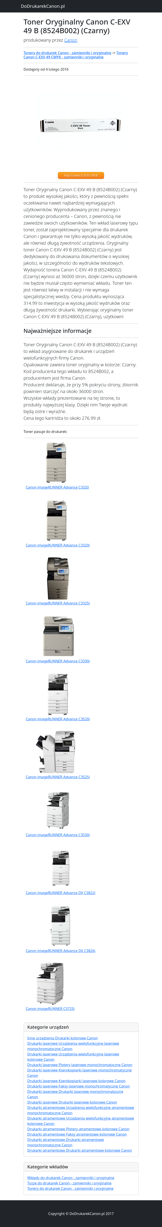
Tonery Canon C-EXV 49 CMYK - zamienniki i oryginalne (76, 54)
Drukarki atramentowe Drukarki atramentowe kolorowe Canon (79, 1150)
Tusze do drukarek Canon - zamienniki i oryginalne (69, 1183)
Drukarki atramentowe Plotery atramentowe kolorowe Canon (78, 1129)
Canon (70, 40)
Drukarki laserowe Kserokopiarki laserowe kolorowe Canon (76, 1080)
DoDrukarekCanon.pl (43, 6)
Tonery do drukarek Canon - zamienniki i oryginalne (67, 52)
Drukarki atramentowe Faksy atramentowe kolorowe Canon (77, 1134)
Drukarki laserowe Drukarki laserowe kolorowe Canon (72, 1102)
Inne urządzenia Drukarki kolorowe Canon (62, 1038)
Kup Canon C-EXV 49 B (81, 175)
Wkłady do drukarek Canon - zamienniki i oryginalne (70, 1177)
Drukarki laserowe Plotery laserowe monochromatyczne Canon (79, 1064)
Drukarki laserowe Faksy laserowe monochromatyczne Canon (78, 1086)
